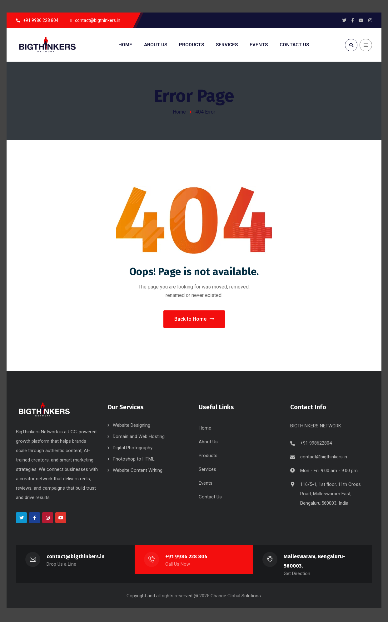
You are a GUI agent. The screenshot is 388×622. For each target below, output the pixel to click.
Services (207, 470)
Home (179, 112)
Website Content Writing (137, 471)
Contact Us (210, 498)
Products (208, 457)
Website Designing (131, 426)
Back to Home (194, 320)
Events (205, 484)
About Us (208, 443)
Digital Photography (132, 449)
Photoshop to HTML (134, 460)
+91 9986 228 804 (186, 558)
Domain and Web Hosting (139, 438)
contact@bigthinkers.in (323, 458)
